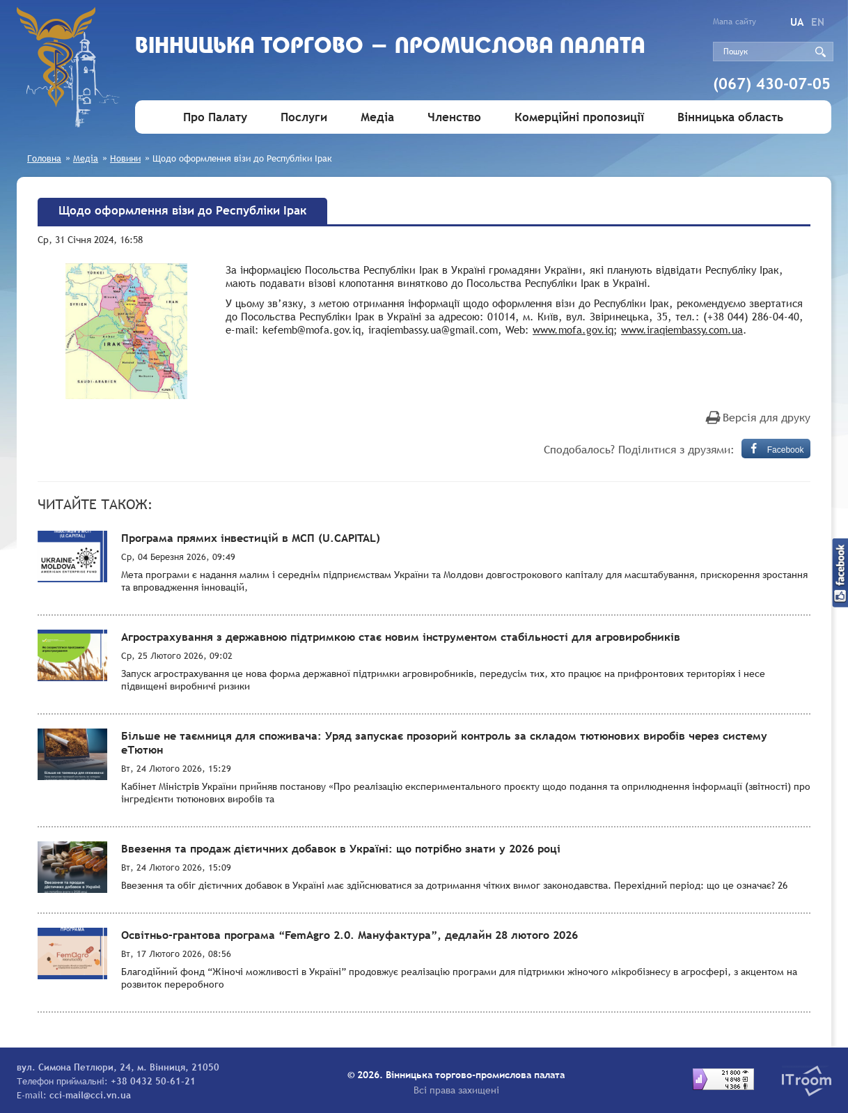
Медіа (377, 117)
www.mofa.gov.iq (573, 329)
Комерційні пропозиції (579, 117)
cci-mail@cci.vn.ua (90, 1095)
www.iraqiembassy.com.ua (682, 329)
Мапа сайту (734, 21)
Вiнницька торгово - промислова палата (390, 47)
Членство (454, 117)
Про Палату (215, 117)
